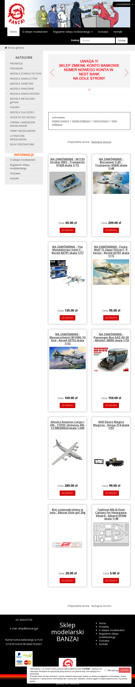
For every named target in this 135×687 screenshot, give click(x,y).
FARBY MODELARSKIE (22, 130)
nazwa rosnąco (60, 121)
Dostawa (103, 31)
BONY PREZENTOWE (22, 144)
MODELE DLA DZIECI (22, 112)
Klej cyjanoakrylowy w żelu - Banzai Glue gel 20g (67, 511)
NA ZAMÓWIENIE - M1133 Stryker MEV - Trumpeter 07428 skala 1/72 (67, 162)
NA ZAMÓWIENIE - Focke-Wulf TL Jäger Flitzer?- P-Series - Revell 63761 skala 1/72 (111, 251)
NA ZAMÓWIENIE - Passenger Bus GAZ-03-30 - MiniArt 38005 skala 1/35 (111, 337)
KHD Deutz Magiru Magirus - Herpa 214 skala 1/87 (111, 425)
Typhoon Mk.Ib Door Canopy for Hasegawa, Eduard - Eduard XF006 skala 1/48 (111, 514)
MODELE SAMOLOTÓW (23, 78)
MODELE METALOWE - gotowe (23, 100)
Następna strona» (101, 142)
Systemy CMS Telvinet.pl (67, 683)
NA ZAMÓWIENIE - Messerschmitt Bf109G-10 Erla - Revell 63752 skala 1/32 (67, 338)
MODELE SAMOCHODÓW (24, 93)
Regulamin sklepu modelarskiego (73, 31)
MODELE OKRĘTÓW (21, 83)
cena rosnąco (101, 121)
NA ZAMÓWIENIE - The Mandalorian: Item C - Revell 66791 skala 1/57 (68, 250)
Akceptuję (112, 670)
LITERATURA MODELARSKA (18, 137)
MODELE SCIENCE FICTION (25, 73)
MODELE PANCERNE (22, 88)
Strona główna (16, 47)
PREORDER (16, 68)
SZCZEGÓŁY (67, 230)
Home (13, 31)
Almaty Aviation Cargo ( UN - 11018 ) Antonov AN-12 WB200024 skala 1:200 (67, 425)
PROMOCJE (16, 63)
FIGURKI (14, 107)
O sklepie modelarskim (35, 31)
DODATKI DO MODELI (23, 117)
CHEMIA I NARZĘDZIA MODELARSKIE (22, 124)
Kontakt (117, 31)
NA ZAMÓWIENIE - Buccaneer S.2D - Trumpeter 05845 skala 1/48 (111, 163)
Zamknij (125, 670)
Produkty (104, 626)
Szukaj (75, 40)
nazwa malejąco (81, 121)
